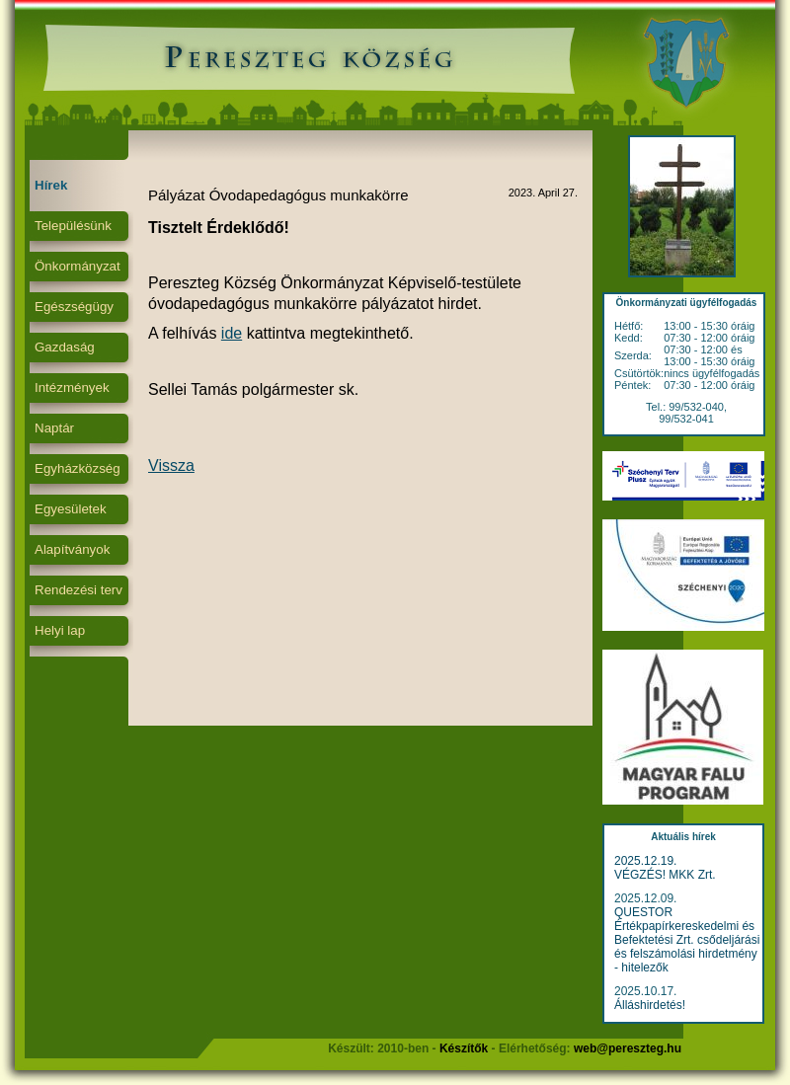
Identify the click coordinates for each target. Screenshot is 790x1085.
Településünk (73, 225)
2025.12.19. (645, 861)
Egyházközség (77, 468)
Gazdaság (65, 347)
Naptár (54, 428)
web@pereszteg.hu (627, 1048)
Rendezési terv (78, 589)
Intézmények (72, 387)
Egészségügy (74, 306)
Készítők (463, 1048)
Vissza (171, 465)
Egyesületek (71, 509)
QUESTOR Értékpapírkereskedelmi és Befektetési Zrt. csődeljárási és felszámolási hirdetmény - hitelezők (686, 939)
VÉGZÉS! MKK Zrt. (665, 875)
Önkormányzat (77, 266)
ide (231, 333)
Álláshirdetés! (649, 1005)
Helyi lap (60, 630)
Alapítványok (72, 549)
